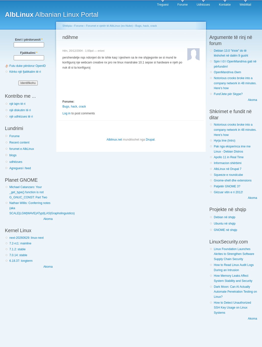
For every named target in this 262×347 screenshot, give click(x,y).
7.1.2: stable (17, 249)
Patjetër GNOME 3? (227, 186)
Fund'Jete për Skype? (228, 94)
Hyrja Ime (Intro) (224, 140)
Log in (66, 113)
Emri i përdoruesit (28, 39)
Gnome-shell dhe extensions (232, 180)
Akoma (48, 219)
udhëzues (15, 162)
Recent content (19, 142)
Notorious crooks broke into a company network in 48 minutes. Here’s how (235, 83)
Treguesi (162, 4)
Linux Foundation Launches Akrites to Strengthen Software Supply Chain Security (234, 254)
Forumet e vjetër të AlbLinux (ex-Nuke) (109, 25)
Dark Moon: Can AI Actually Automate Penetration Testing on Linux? (235, 292)
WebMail (245, 4)
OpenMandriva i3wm (227, 72)
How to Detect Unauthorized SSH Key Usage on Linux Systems (232, 307)
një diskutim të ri (20, 110)
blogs (12, 155)
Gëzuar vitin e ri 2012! (228, 192)
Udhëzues (203, 4)
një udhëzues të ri (21, 116)
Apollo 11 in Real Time (229, 157)
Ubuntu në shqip (225, 223)
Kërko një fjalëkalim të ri (25, 71)
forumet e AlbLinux (21, 149)
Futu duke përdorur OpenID (27, 66)
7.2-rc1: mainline (20, 243)
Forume (183, 4)
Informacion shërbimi (227, 163)
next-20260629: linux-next (26, 237)
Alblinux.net (114, 139)
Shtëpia (67, 25)
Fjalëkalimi (28, 53)
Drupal (150, 139)
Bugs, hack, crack (146, 25)
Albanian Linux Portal (51, 14)
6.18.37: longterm (21, 261)
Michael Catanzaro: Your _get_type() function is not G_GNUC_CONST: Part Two (28, 192)
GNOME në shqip (225, 230)
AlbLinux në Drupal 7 (227, 169)
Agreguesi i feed (20, 168)
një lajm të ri (17, 104)
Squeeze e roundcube (228, 175)
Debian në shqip (224, 217)
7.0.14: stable (18, 255)
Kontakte (225, 4)
